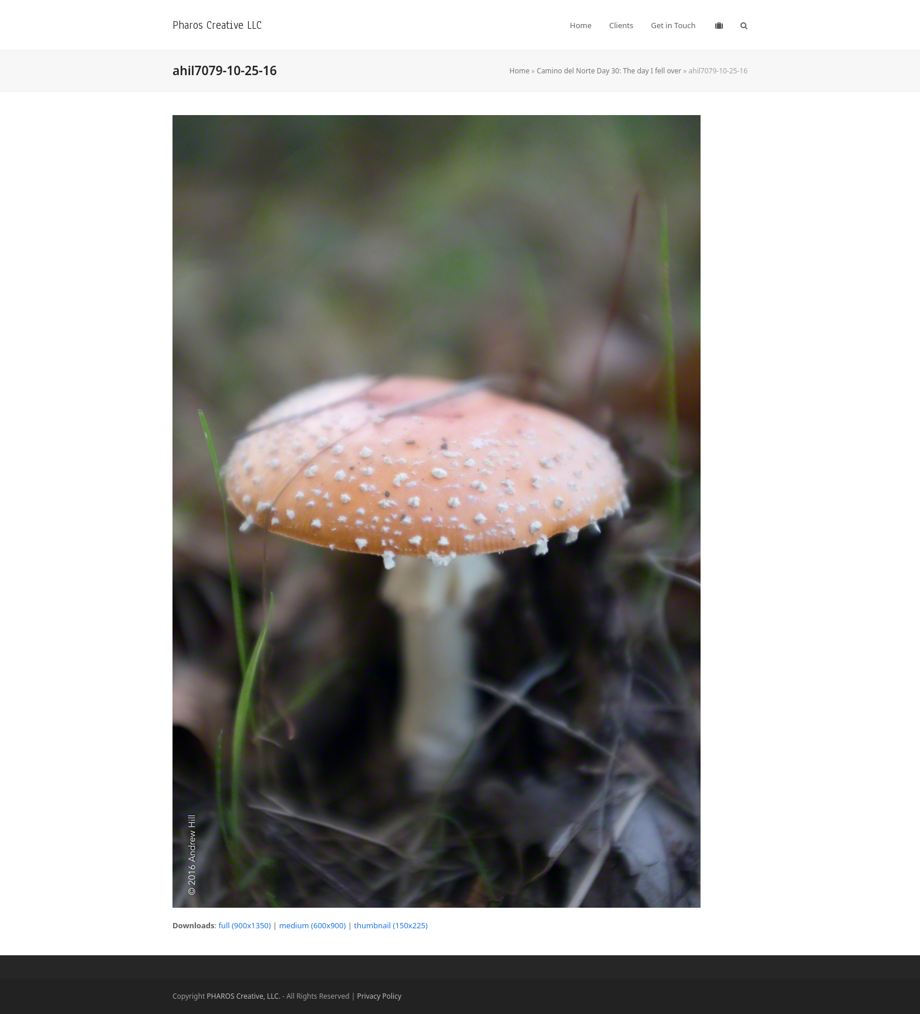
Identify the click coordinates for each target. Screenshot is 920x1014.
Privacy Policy (379, 996)
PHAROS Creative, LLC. (243, 996)
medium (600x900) (312, 925)
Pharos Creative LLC (217, 25)
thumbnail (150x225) (391, 925)
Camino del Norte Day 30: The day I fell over (609, 71)
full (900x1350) (244, 925)
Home (519, 71)
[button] (744, 25)
